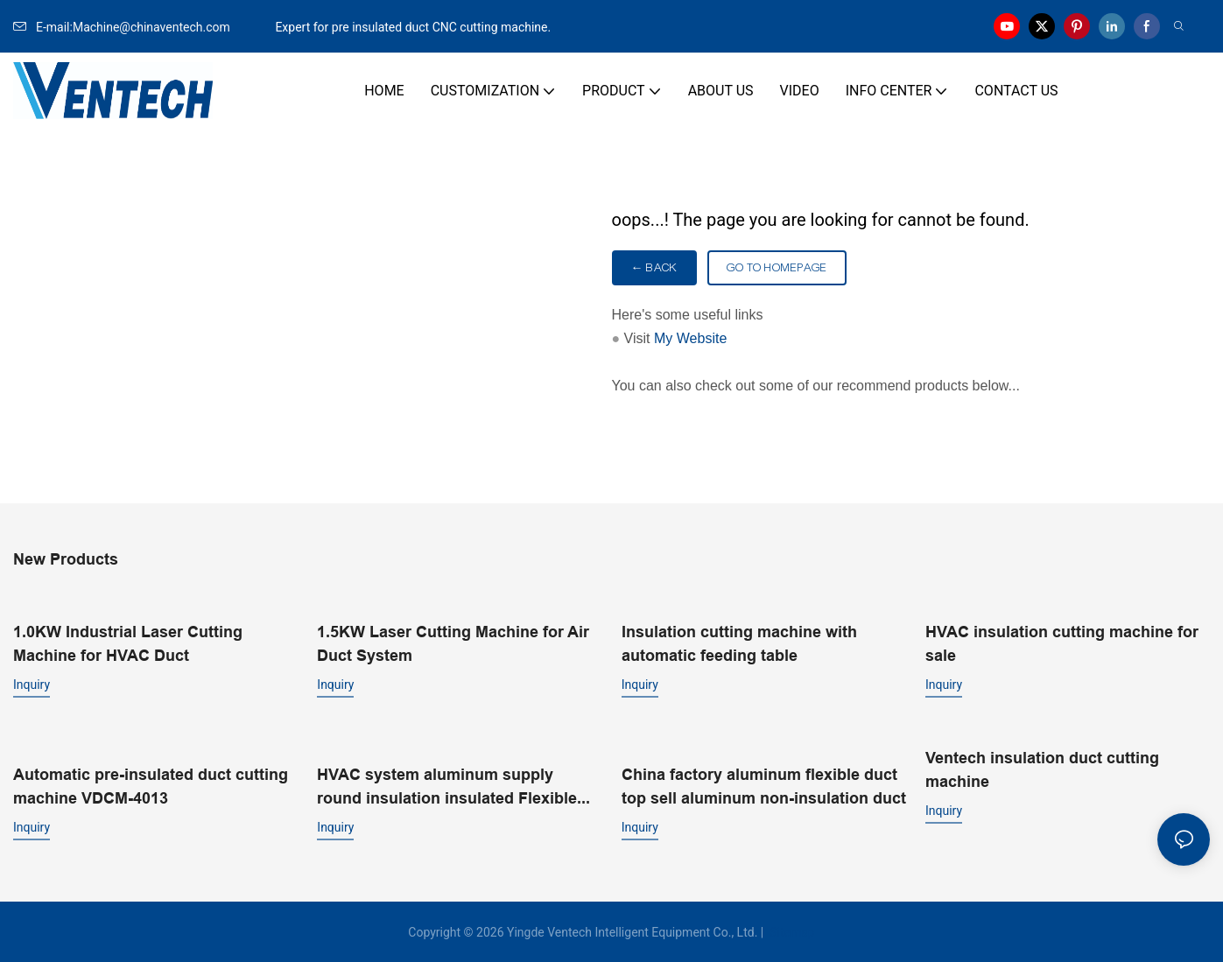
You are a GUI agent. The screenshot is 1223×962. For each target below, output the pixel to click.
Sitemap (791, 930)
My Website (690, 338)
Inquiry (31, 684)
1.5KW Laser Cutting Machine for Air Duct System (453, 642)
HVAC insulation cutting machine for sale (1061, 642)
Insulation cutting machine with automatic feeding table (739, 642)
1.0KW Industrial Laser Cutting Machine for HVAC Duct (127, 642)
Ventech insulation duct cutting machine (1042, 769)
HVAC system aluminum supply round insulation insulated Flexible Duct (447, 785)
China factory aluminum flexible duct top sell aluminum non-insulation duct (764, 784)
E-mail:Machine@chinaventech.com (142, 27)
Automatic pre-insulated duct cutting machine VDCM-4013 (150, 784)
